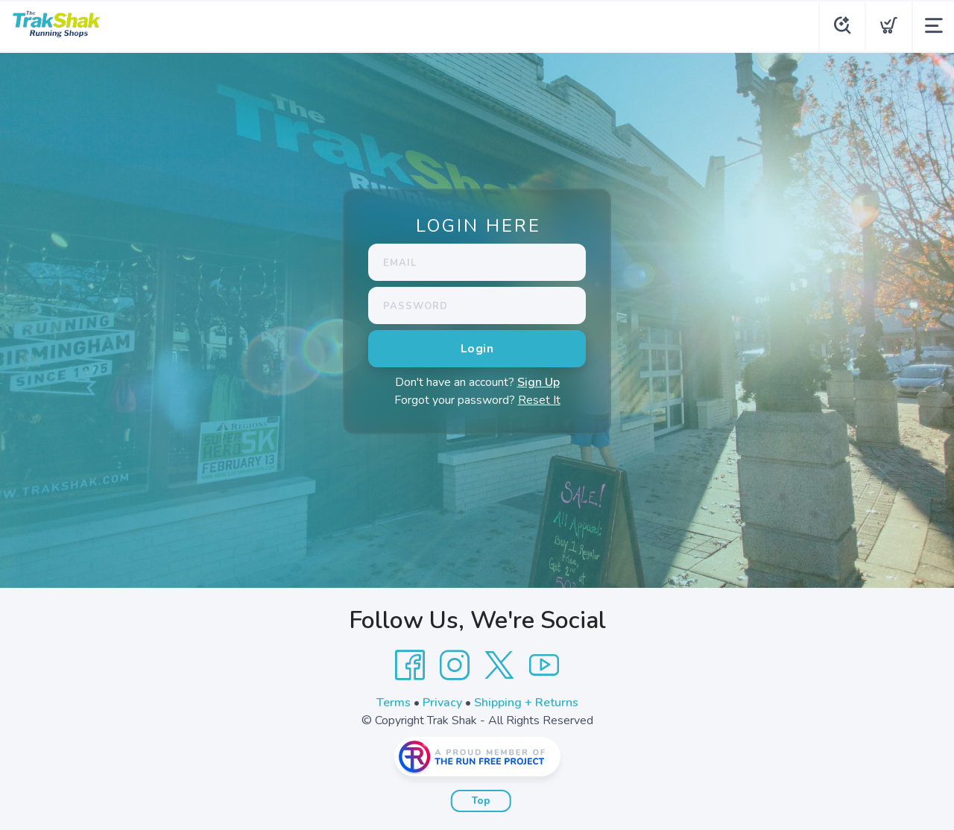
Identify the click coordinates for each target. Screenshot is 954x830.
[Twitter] (499, 665)
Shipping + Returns (526, 702)
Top (481, 801)
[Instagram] (454, 665)
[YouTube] (544, 665)
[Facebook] (410, 665)
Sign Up (538, 382)
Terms (393, 702)
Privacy (442, 702)
